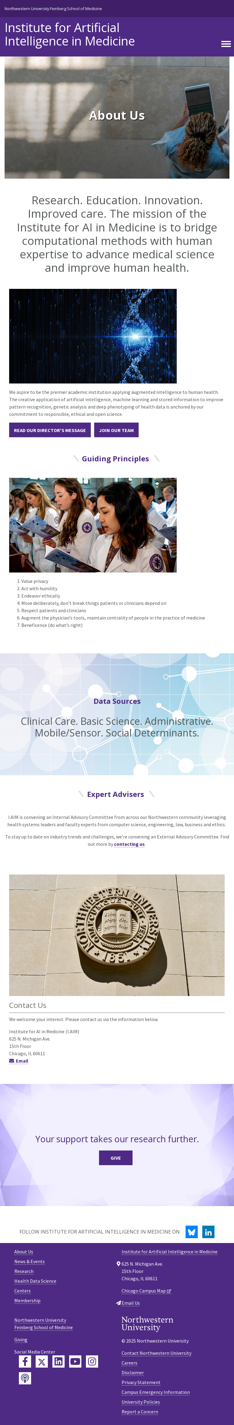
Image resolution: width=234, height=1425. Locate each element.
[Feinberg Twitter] (42, 1361)
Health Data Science (35, 1281)
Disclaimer (133, 1372)
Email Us (131, 1303)
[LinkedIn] (208, 1232)
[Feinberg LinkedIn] (58, 1361)
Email (22, 1061)
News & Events (29, 1261)
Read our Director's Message (50, 430)
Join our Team (116, 430)
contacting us (129, 844)
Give (116, 1158)
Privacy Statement (141, 1382)
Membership (27, 1300)
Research (24, 1271)
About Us (23, 1252)
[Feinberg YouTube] (75, 1361)
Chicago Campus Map (144, 1291)
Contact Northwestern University (156, 1353)
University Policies (141, 1402)
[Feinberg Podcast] (25, 1378)
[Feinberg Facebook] (25, 1361)
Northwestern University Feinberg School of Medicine (53, 8)
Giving (20, 1339)
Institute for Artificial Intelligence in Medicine (70, 34)
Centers (22, 1291)
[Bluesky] (192, 1232)
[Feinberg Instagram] (92, 1361)
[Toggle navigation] (226, 44)
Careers (129, 1363)
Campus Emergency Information (156, 1392)
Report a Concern (140, 1412)
